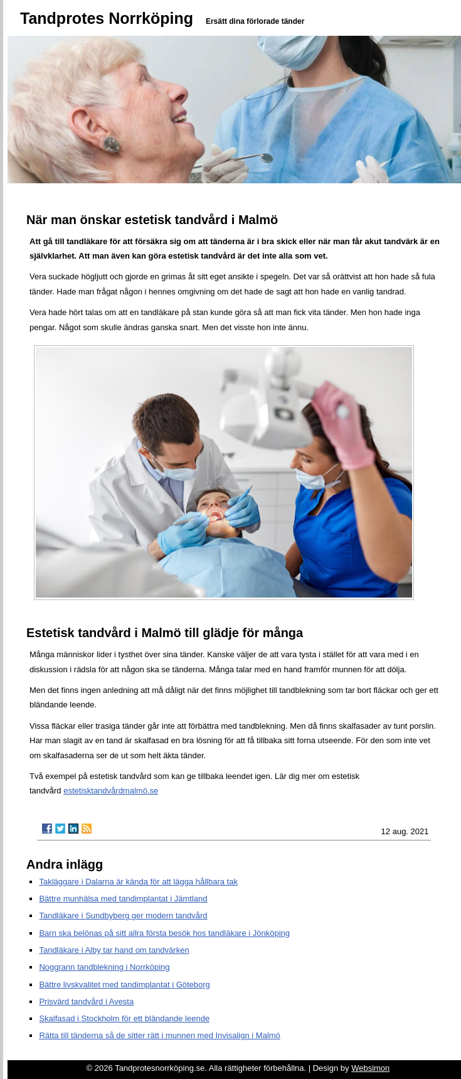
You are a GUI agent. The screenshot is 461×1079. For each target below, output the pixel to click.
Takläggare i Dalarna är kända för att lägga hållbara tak (138, 881)
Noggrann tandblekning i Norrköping (104, 967)
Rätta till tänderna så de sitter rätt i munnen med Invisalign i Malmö (159, 1035)
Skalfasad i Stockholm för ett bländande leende (124, 1018)
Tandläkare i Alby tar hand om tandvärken (114, 950)
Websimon (370, 1068)
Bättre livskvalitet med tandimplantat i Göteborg (124, 984)
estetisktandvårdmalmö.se (110, 790)
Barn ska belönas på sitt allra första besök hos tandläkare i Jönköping (164, 933)
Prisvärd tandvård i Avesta (86, 1001)
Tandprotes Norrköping (106, 18)
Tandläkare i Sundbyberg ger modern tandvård (123, 915)
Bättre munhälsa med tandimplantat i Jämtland (123, 898)
